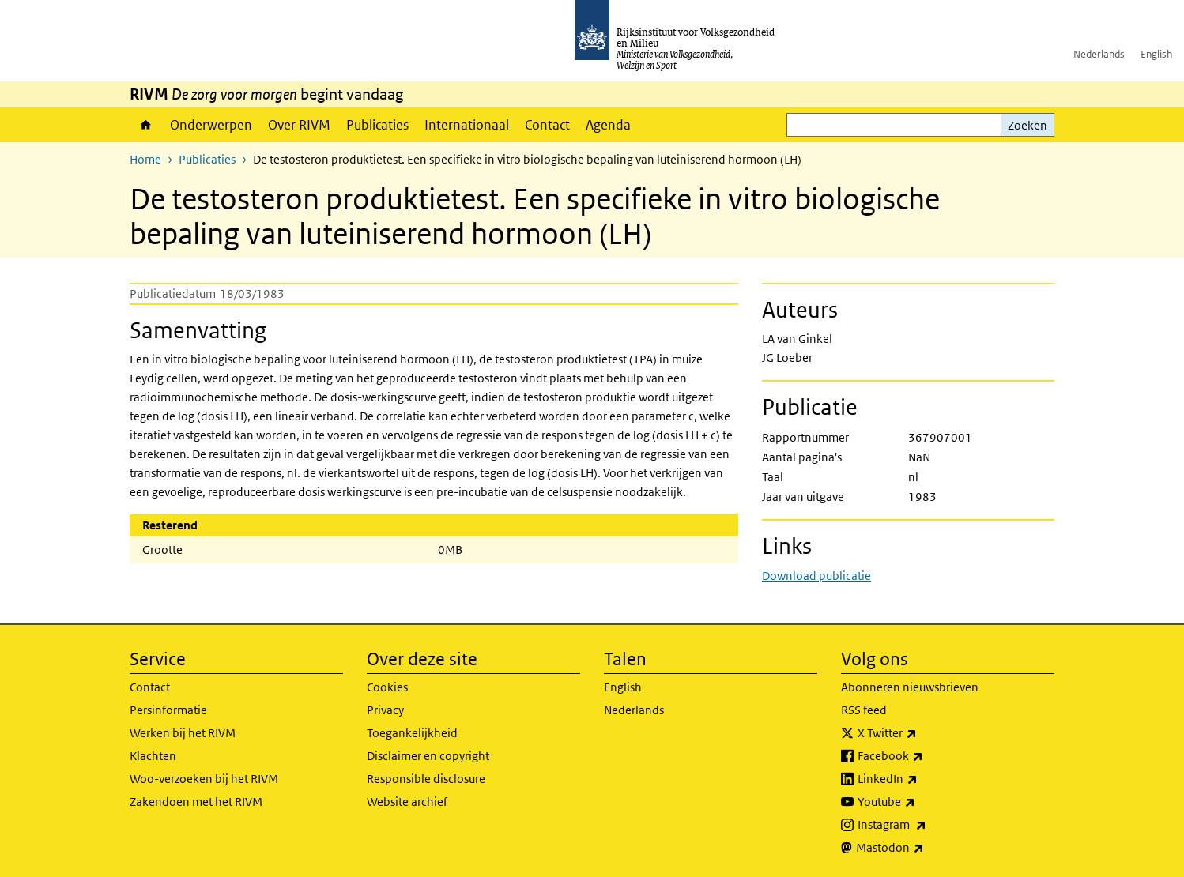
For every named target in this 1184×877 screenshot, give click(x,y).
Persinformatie (168, 709)
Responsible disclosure (426, 778)
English (1156, 54)
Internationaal (466, 125)
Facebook (925, 756)
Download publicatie (816, 575)
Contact (547, 125)
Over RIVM (299, 125)
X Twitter (922, 733)
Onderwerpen (211, 125)
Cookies (387, 686)
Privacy (385, 709)
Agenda (608, 125)
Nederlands (1099, 54)
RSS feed (864, 709)
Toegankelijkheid (412, 732)
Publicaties (377, 125)
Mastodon (925, 847)
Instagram (927, 824)
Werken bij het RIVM (183, 732)
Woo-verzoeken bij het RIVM (204, 778)
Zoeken (1027, 125)
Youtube (921, 801)
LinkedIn (922, 779)
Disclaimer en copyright (428, 755)
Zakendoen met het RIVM (196, 801)
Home (146, 124)
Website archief (407, 801)
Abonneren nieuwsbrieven (909, 686)
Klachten (153, 755)
